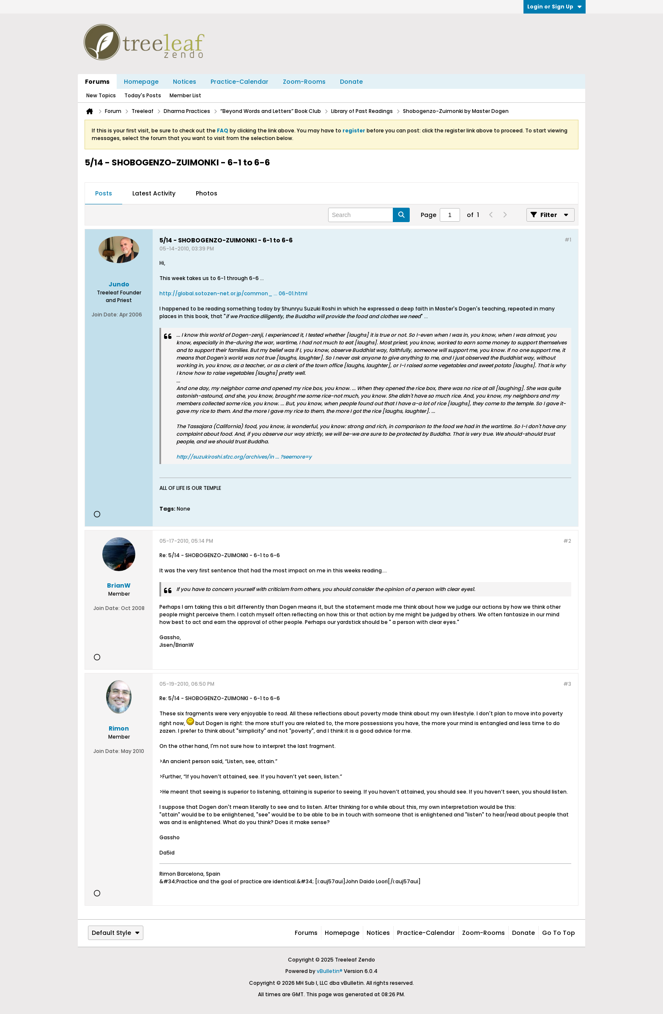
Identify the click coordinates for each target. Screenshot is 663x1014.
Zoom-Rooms (304, 81)
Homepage (141, 81)
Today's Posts (142, 95)
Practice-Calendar (239, 81)
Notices (184, 81)
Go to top (558, 933)
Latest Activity (153, 193)
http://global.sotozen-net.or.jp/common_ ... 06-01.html (233, 293)
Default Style (116, 933)
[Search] (369, 215)
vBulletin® (329, 971)
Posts (103, 193)
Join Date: (105, 314)
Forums (97, 81)
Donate (351, 81)
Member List (185, 95)
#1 (567, 239)
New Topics (101, 95)
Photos (206, 193)
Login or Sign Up (554, 6)
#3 (567, 683)
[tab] (103, 194)
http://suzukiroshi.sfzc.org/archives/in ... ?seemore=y (244, 456)
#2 (567, 540)
